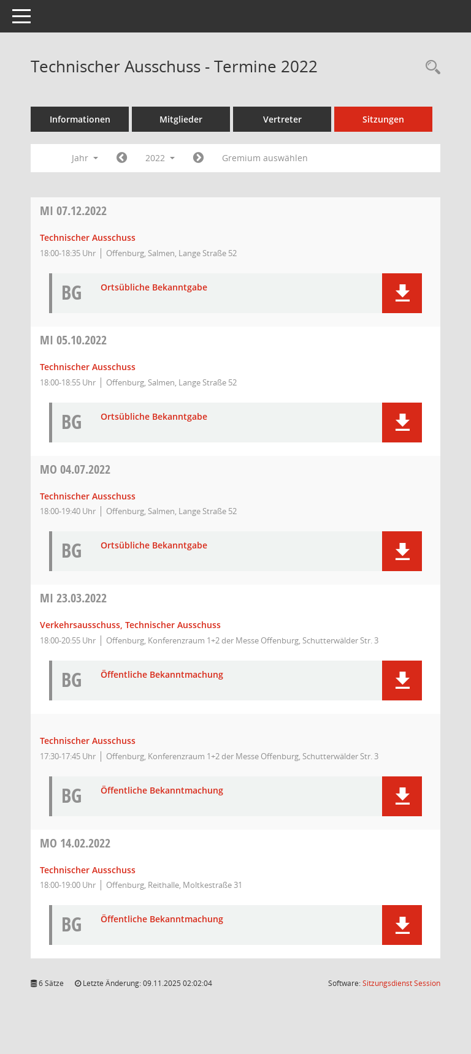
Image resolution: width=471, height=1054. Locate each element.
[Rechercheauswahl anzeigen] (429, 68)
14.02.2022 (75, 843)
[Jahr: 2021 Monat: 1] (121, 158)
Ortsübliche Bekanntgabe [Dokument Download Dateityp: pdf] (154, 287)
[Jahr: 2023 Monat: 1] (198, 158)
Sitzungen (383, 119)
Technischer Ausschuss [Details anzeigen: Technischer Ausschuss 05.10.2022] (88, 367)
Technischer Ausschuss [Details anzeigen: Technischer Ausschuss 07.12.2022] (88, 237)
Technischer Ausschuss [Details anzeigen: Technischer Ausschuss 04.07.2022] (88, 496)
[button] (402, 293)
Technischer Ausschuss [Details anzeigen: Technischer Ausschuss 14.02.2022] (88, 870)
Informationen (80, 119)
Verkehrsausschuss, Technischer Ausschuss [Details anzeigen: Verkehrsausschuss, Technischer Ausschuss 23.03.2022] (130, 625)
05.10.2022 (73, 340)
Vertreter (282, 119)
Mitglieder (180, 119)
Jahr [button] (85, 158)
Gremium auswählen (265, 158)
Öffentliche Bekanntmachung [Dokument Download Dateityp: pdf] (162, 675)
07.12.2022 (73, 210)
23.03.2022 (73, 598)
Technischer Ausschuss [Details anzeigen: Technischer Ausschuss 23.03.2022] (88, 740)
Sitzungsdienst (401, 983)
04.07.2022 (75, 469)
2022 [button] (160, 158)
